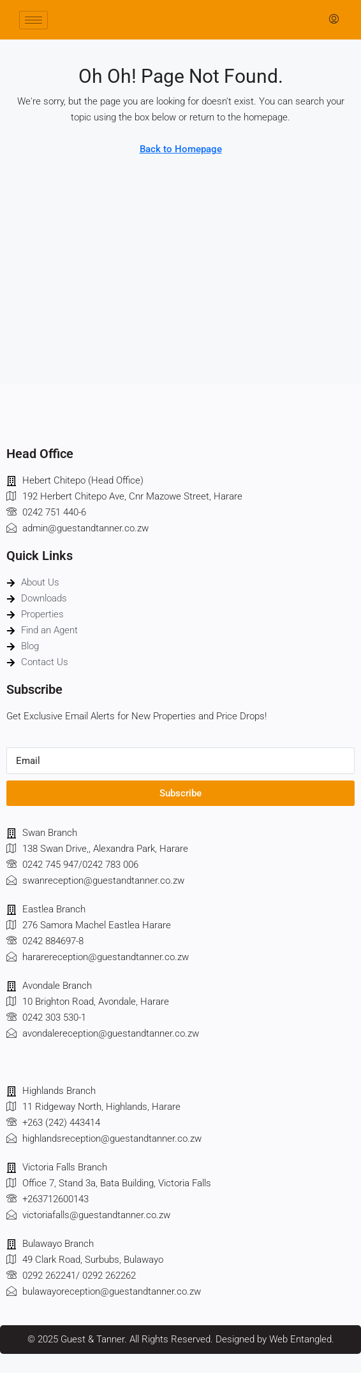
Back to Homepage (181, 149)
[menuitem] (334, 19)
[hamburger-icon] (33, 20)
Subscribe (180, 793)
